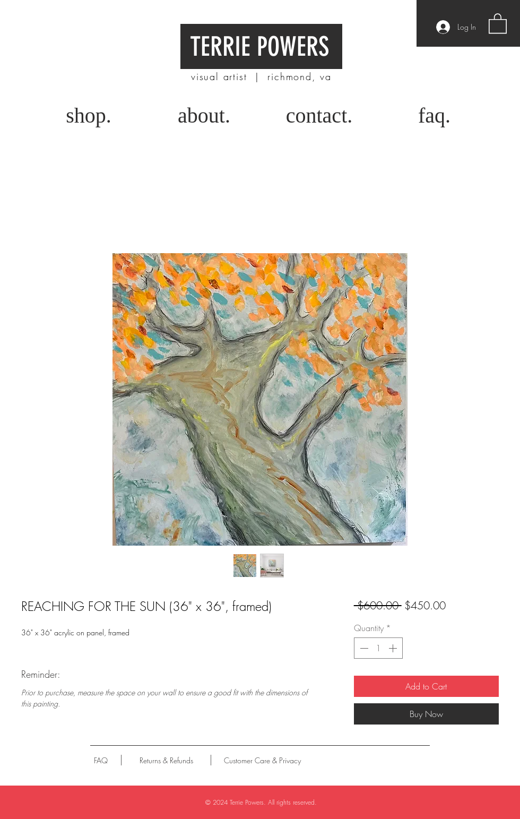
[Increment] (393, 648)
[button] (498, 22)
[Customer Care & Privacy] (262, 760)
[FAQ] (100, 760)
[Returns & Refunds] (166, 760)
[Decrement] (363, 648)
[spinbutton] (378, 648)
